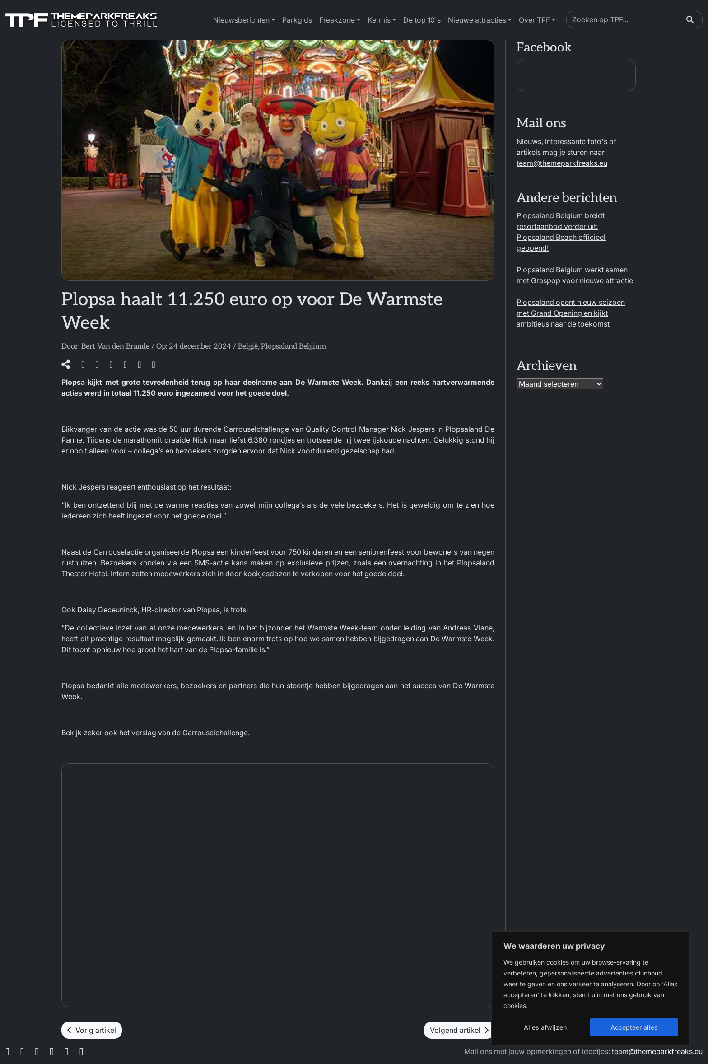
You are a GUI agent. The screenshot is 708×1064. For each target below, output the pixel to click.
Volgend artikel (459, 1030)
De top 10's (422, 19)
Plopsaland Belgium (293, 346)
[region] (590, 988)
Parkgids (297, 19)
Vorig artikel (91, 1030)
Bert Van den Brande (115, 346)
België (248, 346)
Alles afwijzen (545, 1027)
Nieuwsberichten (241, 19)
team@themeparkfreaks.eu (562, 163)
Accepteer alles (634, 1027)
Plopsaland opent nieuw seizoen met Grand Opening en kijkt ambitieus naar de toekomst (571, 313)
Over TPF (534, 19)
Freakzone (337, 19)
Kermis (379, 19)
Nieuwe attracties (477, 19)
